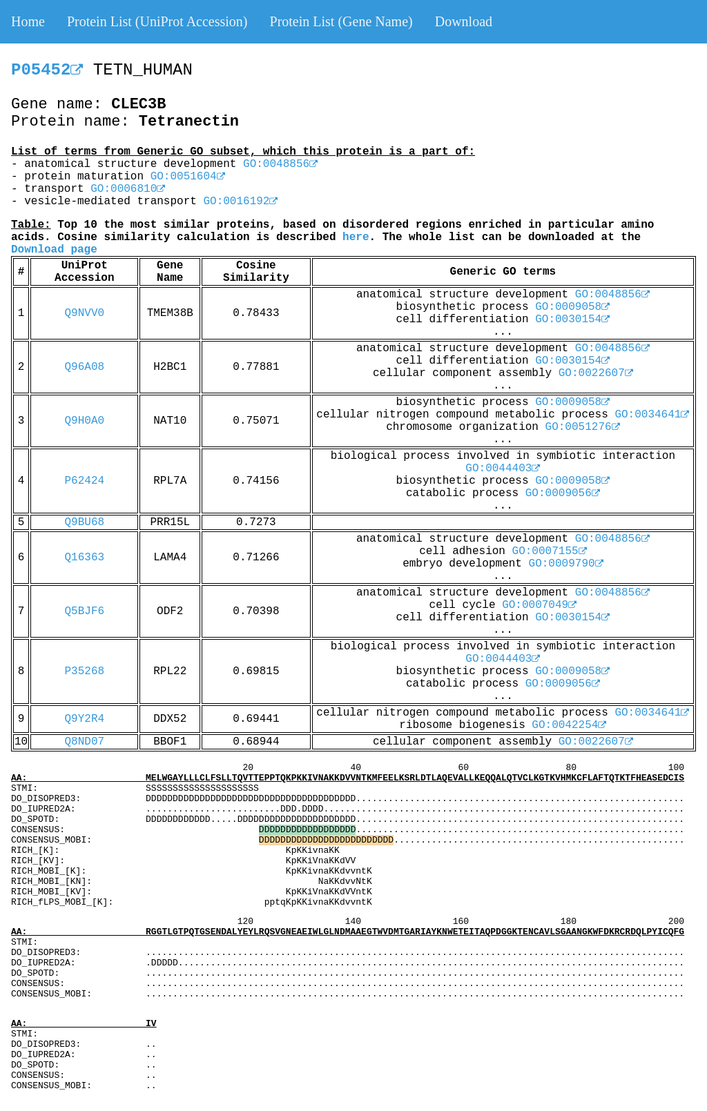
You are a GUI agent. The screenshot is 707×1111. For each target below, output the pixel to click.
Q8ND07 (85, 742)
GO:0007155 (549, 551)
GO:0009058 (572, 307)
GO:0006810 (127, 189)
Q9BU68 (85, 522)
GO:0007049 (539, 605)
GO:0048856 (280, 164)
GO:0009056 (562, 493)
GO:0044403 (502, 468)
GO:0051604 (188, 176)
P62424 (85, 481)
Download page (54, 250)
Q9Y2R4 (85, 719)
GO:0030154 (572, 319)
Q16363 (85, 557)
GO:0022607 (596, 373)
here (355, 237)
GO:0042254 (569, 725)
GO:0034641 (651, 415)
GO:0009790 (566, 564)
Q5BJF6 (85, 611)
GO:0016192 (240, 201)
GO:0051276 (582, 427)
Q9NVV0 (85, 313)
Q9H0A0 (85, 421)
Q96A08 (85, 367)
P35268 (85, 671)
